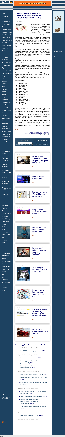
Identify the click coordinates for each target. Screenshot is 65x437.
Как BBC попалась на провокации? (31, 374)
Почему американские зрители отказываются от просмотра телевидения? (30, 401)
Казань (3, 229)
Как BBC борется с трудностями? (30, 351)
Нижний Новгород (6, 219)
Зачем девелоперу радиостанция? (31, 396)
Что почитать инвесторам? (28, 358)
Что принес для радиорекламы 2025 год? (33, 377)
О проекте (5, 194)
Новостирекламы (5, 15)
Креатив (5, 177)
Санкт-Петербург (6, 213)
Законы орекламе (5, 182)
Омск (3, 227)
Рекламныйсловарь (6, 153)
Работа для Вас (58, 54)
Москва (4, 211)
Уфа (3, 237)
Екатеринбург (5, 221)
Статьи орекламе (5, 58)
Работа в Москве (58, 51)
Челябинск (4, 232)
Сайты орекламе (5, 165)
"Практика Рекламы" (44, 134)
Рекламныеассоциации (6, 172)
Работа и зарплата (58, 56)
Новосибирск (5, 216)
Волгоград (4, 240)
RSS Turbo (5, 423)
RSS (3, 421)
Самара (4, 224)
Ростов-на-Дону (6, 234)
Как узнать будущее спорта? (29, 415)
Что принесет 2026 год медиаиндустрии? (33, 406)
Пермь (3, 242)
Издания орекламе (6, 159)
